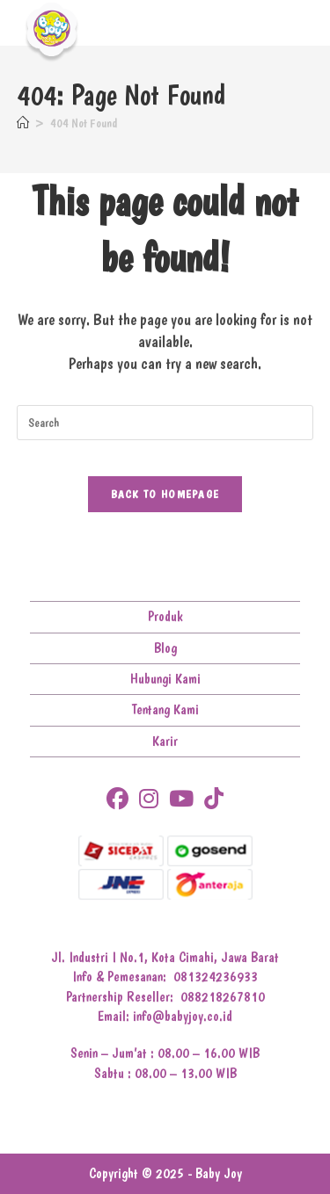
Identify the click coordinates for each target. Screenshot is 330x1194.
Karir (165, 741)
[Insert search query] (165, 422)
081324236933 (215, 976)
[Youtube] (181, 799)
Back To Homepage (165, 494)
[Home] (23, 123)
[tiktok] (214, 799)
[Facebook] (117, 799)
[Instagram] (148, 799)
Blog (165, 648)
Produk (165, 616)
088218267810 (222, 996)
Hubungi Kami (165, 678)
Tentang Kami (165, 709)
